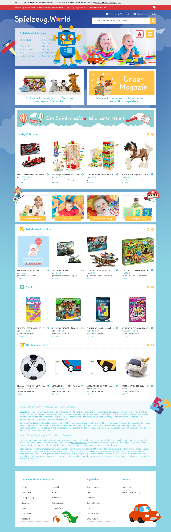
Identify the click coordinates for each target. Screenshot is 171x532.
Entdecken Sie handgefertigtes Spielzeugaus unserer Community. (49, 100)
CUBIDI (93, 177)
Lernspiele (26, 492)
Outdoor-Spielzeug (79, 442)
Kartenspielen (118, 449)
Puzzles (55, 492)
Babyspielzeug (58, 503)
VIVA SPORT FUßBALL (30, 388)
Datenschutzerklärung (130, 492)
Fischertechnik (27, 56)
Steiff (127, 388)
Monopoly (104, 428)
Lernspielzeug (138, 218)
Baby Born (26, 503)
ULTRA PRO (60, 388)
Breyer (128, 177)
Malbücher (26, 513)
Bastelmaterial (137, 414)
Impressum (126, 487)
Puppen (34, 417)
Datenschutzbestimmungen (106, 2)
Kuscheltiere (33, 218)
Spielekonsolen (108, 425)
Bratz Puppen (49, 39)
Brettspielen (101, 449)
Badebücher (27, 519)
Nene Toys (60, 177)
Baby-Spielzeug (103, 218)
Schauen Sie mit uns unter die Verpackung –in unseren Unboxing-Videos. (121, 100)
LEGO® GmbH (27, 177)
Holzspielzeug (28, 497)
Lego (22, 43)
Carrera (46, 43)
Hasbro (46, 49)
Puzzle (68, 218)
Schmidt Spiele (27, 49)
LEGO (92, 273)
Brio (22, 52)
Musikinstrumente (32, 428)
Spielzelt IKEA (48, 56)
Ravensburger (26, 39)
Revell (58, 273)
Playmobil (24, 46)
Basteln (25, 508)
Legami (24, 273)
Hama (45, 46)
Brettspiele (26, 487)
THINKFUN (25, 331)
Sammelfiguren (58, 508)
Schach (117, 428)
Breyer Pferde (49, 52)
